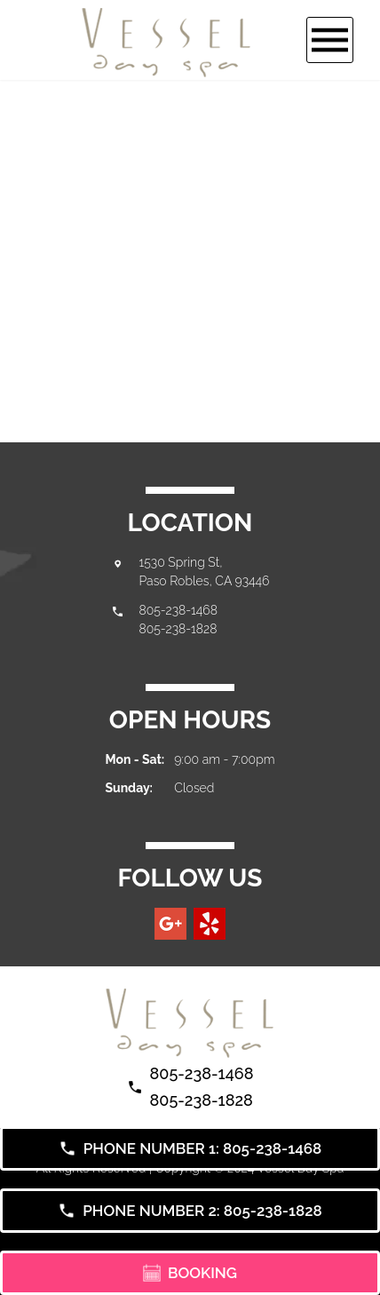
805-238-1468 (178, 610)
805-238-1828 (178, 629)
